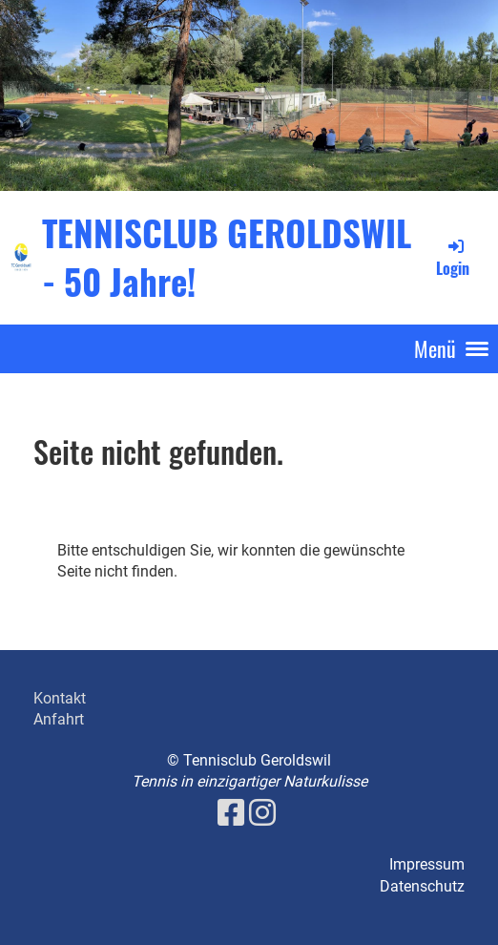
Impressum (427, 864)
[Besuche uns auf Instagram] (262, 813)
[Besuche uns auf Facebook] (231, 813)
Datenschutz (422, 886)
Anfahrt (58, 719)
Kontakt (59, 698)
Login (452, 258)
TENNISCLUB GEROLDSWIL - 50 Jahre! (226, 256)
